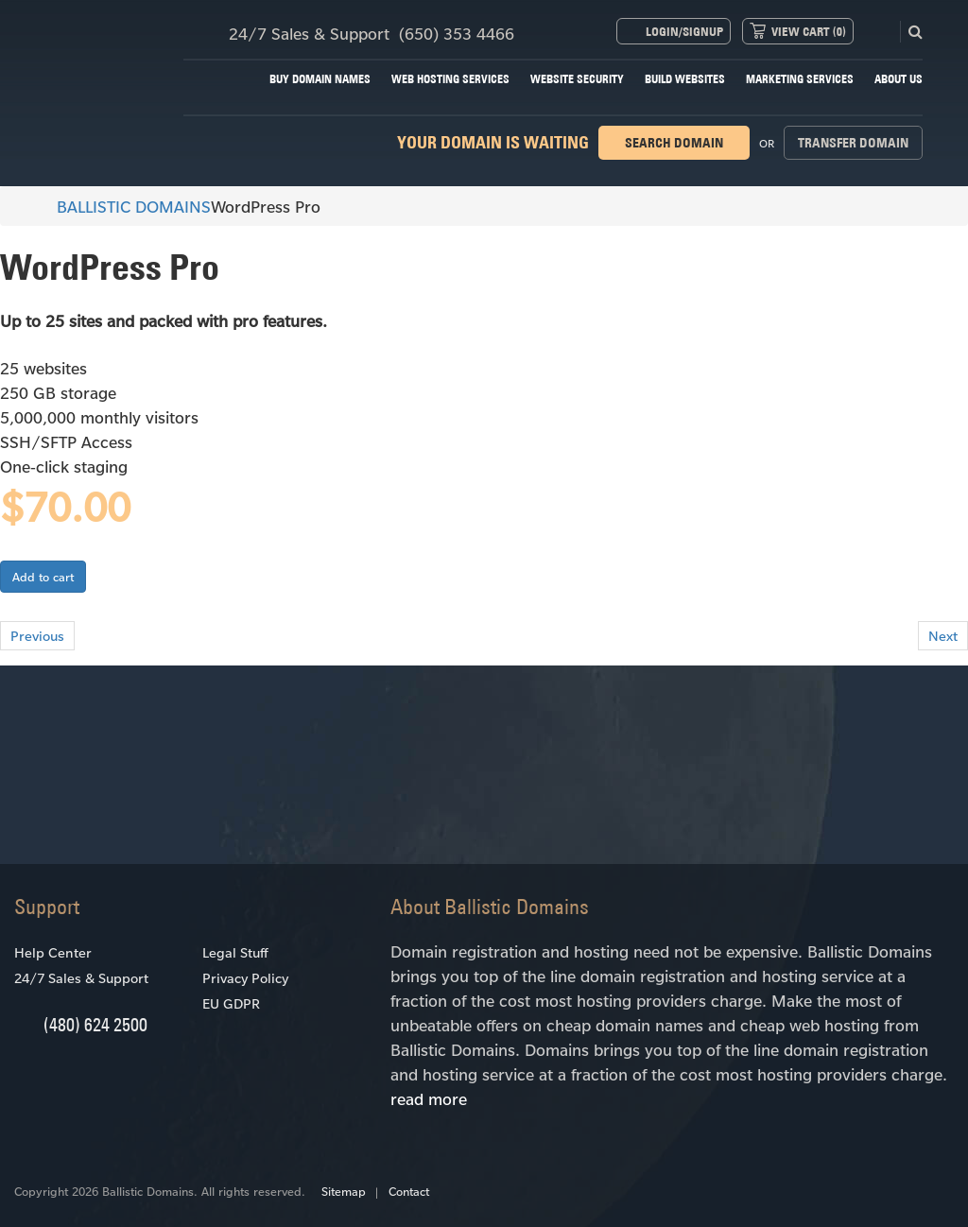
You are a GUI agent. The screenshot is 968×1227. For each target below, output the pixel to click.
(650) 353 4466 (456, 33)
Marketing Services (800, 79)
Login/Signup (684, 31)
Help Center (53, 952)
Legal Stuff (235, 952)
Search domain (674, 142)
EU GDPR (231, 1003)
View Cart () (808, 31)
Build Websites (685, 79)
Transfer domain (853, 142)
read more (428, 1098)
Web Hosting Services (450, 79)
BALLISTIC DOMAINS (125, 206)
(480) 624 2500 (95, 1024)
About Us (898, 79)
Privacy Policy (245, 978)
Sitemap (343, 1191)
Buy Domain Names (320, 79)
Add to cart (43, 576)
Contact (409, 1191)
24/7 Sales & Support (81, 978)
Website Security (577, 79)
